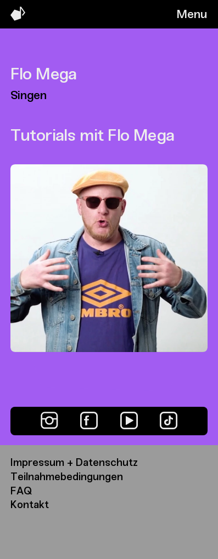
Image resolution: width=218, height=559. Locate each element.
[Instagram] (49, 420)
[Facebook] (89, 420)
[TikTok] (168, 420)
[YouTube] (129, 420)
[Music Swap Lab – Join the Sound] (17, 18)
